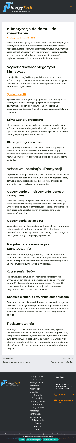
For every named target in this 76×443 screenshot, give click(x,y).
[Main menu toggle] (71, 7)
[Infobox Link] (65, 395)
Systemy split (17, 94)
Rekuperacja (38, 420)
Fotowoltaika (38, 398)
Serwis (38, 423)
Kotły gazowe (37, 407)
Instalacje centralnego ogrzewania (35, 413)
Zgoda (22, 440)
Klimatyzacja (38, 404)
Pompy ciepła (38, 401)
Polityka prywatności (51, 440)
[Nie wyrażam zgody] (73, 437)
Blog (38, 429)
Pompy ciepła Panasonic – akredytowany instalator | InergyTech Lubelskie (36, 384)
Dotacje (38, 395)
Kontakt (38, 426)
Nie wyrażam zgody (33, 440)
